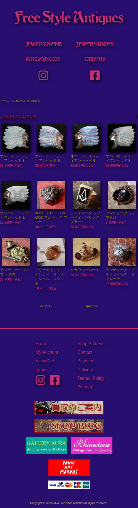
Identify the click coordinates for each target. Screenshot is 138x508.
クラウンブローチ (84, 270)
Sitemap (85, 387)
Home (41, 343)
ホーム (5, 100)
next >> (92, 306)
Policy (98, 378)
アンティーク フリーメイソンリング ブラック (85, 217)
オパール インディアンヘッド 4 (84, 158)
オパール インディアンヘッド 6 (49, 158)
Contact (84, 352)
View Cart (45, 360)
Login (41, 369)
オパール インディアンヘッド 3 (120, 158)
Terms (83, 378)
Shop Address (90, 343)
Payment (86, 360)
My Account (47, 352)
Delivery (85, 369)
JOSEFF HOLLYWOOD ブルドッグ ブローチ (51, 217)
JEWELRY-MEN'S (27, 100)
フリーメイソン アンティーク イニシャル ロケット (49, 276)
